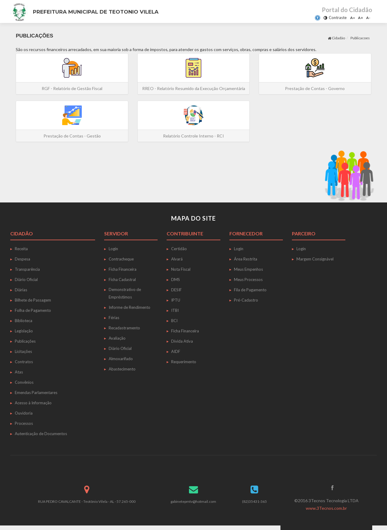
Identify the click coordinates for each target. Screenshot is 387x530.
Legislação (24, 330)
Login (113, 248)
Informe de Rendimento (129, 307)
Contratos (24, 361)
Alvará (177, 259)
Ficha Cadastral (122, 279)
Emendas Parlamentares (36, 392)
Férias (114, 317)
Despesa (22, 259)
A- (368, 17)
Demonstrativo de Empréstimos (125, 293)
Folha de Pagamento (33, 310)
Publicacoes (360, 38)
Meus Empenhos (248, 269)
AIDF (175, 351)
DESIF (176, 289)
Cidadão (336, 38)
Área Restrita (245, 259)
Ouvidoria (24, 413)
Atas (19, 372)
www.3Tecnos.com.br (326, 508)
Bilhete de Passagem (33, 300)
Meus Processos (248, 279)
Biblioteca (23, 320)
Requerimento (183, 361)
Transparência (27, 269)
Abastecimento (122, 369)
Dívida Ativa (182, 341)
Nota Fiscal (180, 269)
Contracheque (121, 259)
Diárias (21, 289)
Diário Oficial (26, 279)
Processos (24, 423)
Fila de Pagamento (250, 289)
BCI (174, 320)
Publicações (25, 341)
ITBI (175, 310)
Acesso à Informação (33, 402)
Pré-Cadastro (246, 300)
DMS (175, 279)
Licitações (23, 351)
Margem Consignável (315, 259)
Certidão (179, 248)
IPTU (175, 300)
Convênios (24, 382)
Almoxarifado (121, 358)
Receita (21, 248)
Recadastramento (124, 327)
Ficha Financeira (122, 269)
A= (352, 17)
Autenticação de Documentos (41, 433)
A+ (360, 17)
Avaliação (117, 338)
